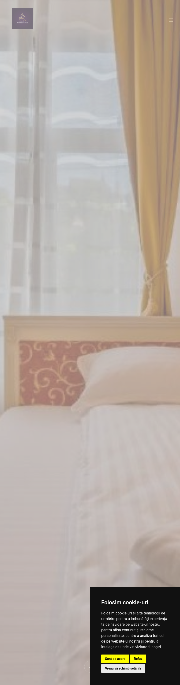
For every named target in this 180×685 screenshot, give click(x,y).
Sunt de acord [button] (115, 659)
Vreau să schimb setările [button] (123, 668)
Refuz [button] (138, 659)
